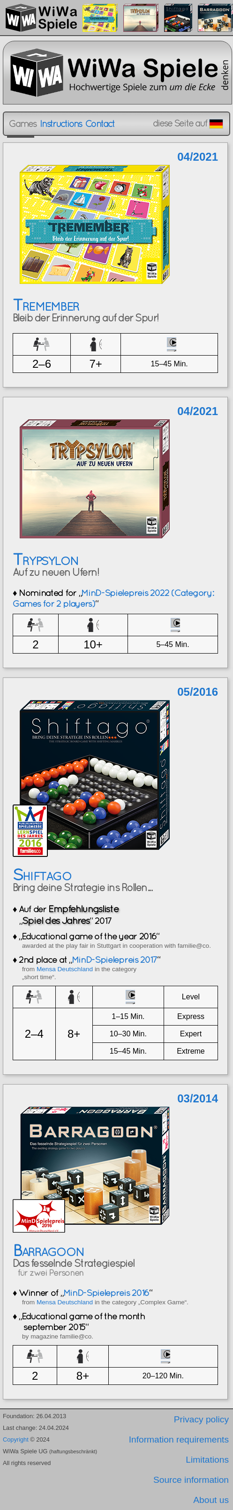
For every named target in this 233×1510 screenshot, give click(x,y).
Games (22, 124)
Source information (191, 1480)
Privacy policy (201, 1419)
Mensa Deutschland (65, 969)
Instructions (61, 124)
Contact (99, 124)
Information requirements (179, 1439)
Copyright (16, 1439)
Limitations (207, 1460)
